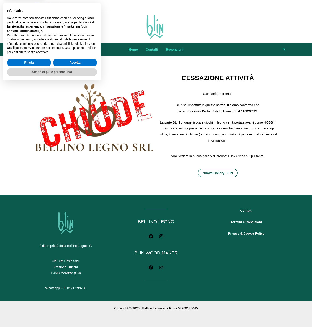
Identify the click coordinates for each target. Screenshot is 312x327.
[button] (284, 49)
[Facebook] (49, 5)
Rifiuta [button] (29, 305)
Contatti (152, 49)
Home (134, 49)
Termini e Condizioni (246, 224)
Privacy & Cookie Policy (246, 236)
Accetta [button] (75, 305)
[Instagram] (37, 5)
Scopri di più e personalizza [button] (52, 315)
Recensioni (173, 49)
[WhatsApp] (61, 5)
